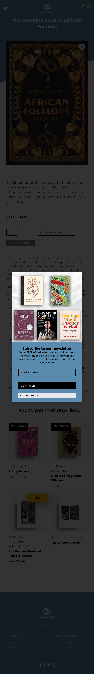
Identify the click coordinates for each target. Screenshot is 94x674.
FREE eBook (34, 352)
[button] (77, 278)
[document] (47, 337)
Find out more (29, 395)
